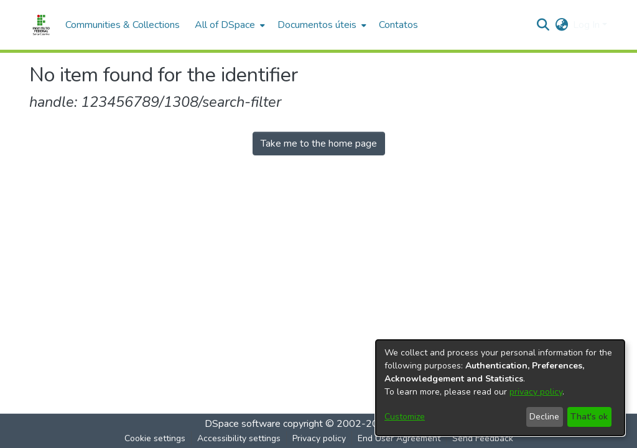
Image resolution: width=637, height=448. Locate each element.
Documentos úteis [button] (316, 25)
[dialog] (500, 388)
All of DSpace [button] (225, 25)
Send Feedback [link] (482, 438)
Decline (544, 417)
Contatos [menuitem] (398, 25)
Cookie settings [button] (154, 438)
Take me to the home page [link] (319, 143)
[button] (543, 24)
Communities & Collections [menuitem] (122, 25)
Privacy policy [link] (319, 438)
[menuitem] (228, 25)
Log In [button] (587, 25)
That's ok (589, 417)
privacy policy (535, 392)
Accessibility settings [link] (239, 438)
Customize (404, 417)
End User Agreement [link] (399, 438)
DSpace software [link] (243, 424)
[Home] (41, 24)
